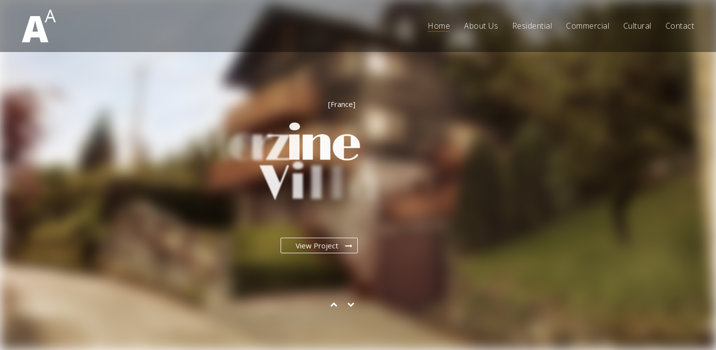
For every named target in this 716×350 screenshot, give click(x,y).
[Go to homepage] (39, 26)
